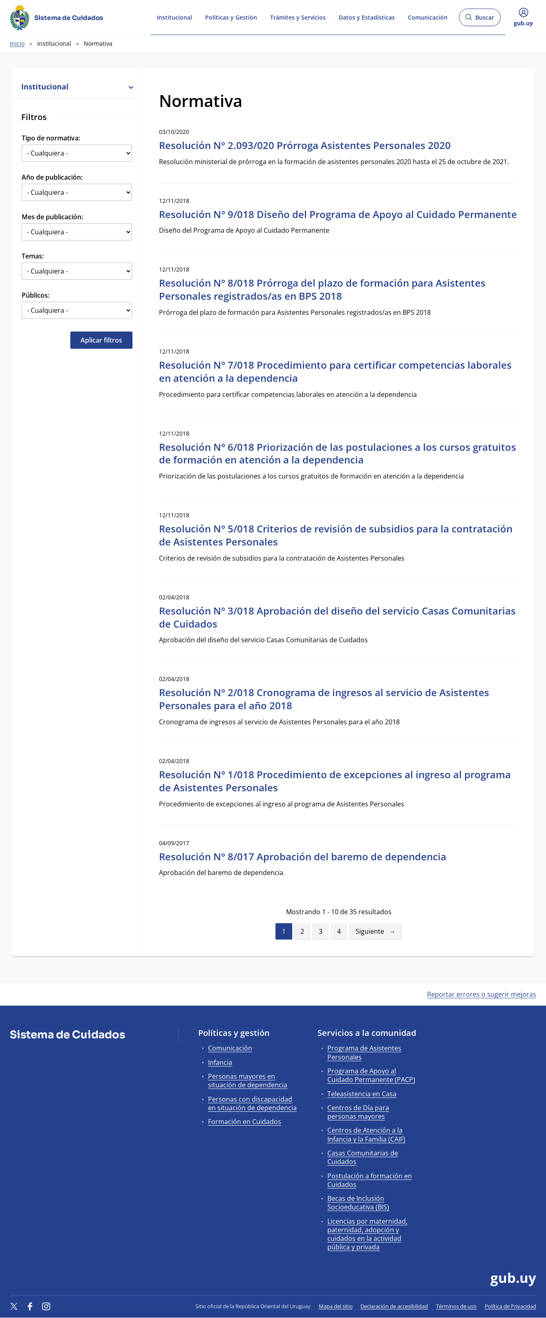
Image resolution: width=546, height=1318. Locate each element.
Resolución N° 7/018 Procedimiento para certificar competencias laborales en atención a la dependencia (335, 371)
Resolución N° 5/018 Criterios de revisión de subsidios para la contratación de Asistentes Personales (335, 535)
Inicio (17, 43)
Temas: (33, 256)
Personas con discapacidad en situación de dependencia (252, 1103)
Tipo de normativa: (51, 138)
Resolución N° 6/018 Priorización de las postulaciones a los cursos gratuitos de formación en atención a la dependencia (337, 453)
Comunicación (428, 17)
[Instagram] (46, 1306)
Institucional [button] (76, 86)
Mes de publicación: (52, 216)
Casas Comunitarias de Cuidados (362, 1157)
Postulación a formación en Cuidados (369, 1180)
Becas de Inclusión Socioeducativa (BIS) (358, 1202)
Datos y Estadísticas (367, 17)
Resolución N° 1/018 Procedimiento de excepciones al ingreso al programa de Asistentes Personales (335, 781)
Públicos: (35, 295)
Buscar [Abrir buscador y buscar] (479, 19)
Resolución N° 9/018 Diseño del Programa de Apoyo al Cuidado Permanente (338, 214)
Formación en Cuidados (244, 1121)
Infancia (220, 1062)
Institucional (174, 17)
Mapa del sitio (336, 1306)
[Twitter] (14, 1306)
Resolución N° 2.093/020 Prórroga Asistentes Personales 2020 (305, 145)
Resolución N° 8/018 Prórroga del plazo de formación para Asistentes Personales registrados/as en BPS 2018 (322, 289)
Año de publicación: (52, 177)
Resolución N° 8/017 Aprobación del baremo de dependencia (302, 856)
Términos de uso (456, 1306)
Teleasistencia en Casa (361, 1093)
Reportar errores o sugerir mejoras (481, 994)
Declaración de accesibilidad (394, 1306)
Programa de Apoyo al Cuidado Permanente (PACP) (371, 1075)
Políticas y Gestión (231, 17)
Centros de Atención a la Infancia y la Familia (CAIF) (366, 1134)
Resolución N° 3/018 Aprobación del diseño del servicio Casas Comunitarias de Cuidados (337, 617)
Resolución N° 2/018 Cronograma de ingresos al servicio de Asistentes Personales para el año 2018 (324, 699)
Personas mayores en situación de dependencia (247, 1080)
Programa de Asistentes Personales (364, 1052)
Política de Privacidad (510, 1306)
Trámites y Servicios (298, 17)
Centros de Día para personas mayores (358, 1112)
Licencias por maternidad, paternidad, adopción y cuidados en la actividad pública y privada (367, 1234)
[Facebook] (30, 1306)
